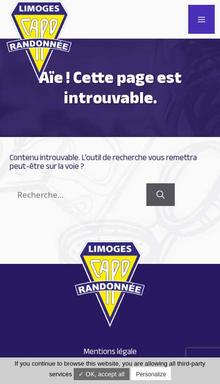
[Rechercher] (160, 194)
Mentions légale (110, 351)
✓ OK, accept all (101, 374)
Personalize (151, 374)
